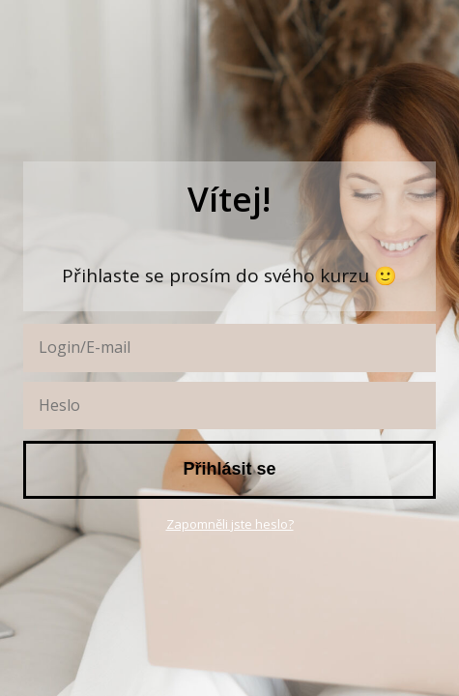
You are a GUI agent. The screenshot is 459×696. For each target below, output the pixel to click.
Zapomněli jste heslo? (230, 524)
